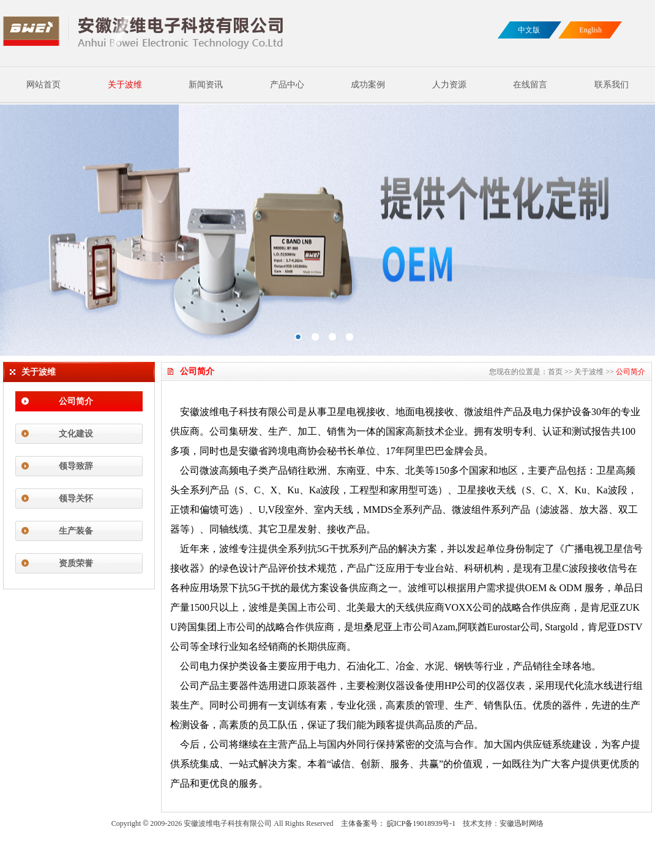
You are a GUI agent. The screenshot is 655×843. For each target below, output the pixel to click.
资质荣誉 (76, 563)
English (590, 30)
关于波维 (125, 84)
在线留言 (530, 84)
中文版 (529, 30)
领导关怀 (76, 498)
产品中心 (287, 84)
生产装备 (76, 531)
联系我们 (611, 84)
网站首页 (43, 84)
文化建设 (76, 433)
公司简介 (76, 401)
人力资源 (449, 84)
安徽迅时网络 (522, 823)
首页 (555, 371)
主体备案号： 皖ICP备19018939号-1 (398, 823)
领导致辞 (76, 466)
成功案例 (368, 84)
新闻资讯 (206, 84)
